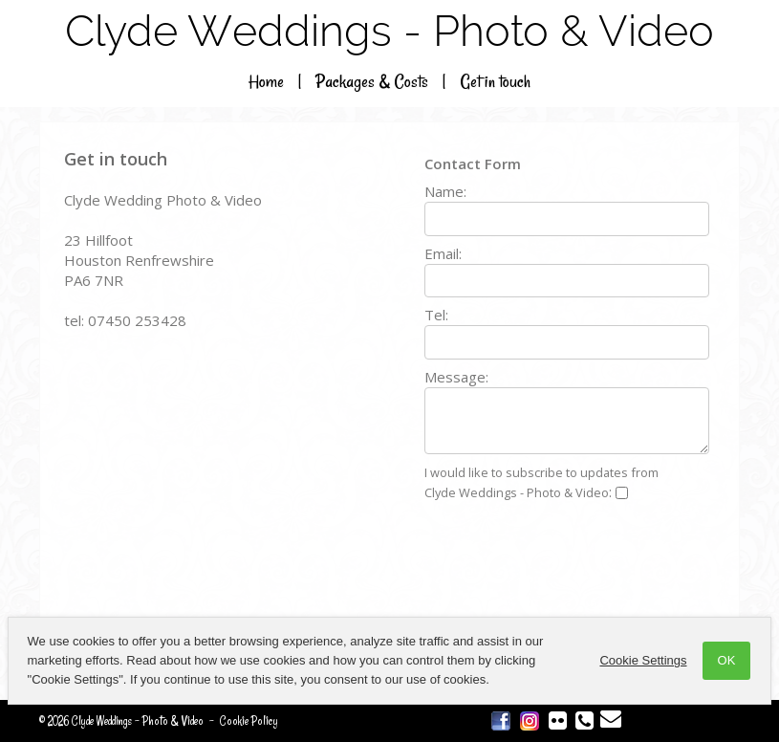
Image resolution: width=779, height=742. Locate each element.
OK (727, 660)
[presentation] (569, 562)
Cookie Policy (249, 720)
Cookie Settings (643, 660)
